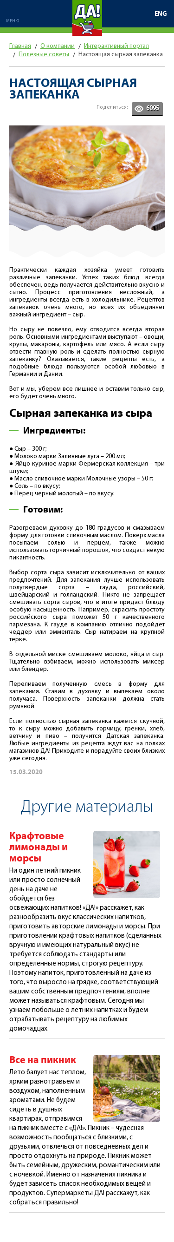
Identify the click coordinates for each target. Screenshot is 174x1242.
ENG (161, 14)
